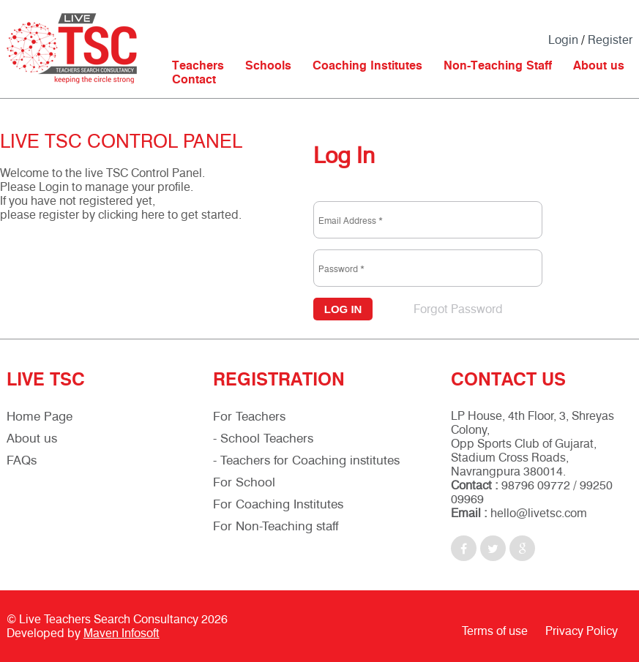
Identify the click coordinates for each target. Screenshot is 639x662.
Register (610, 40)
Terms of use (495, 631)
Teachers (198, 65)
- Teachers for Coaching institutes (306, 460)
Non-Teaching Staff (498, 65)
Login (563, 40)
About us (598, 65)
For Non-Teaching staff (275, 526)
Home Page (39, 416)
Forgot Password (458, 309)
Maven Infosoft (121, 633)
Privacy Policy (581, 631)
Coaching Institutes (367, 65)
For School (244, 482)
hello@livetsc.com (538, 513)
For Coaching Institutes (278, 504)
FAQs (22, 460)
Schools (268, 65)
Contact (194, 79)
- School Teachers (263, 438)
